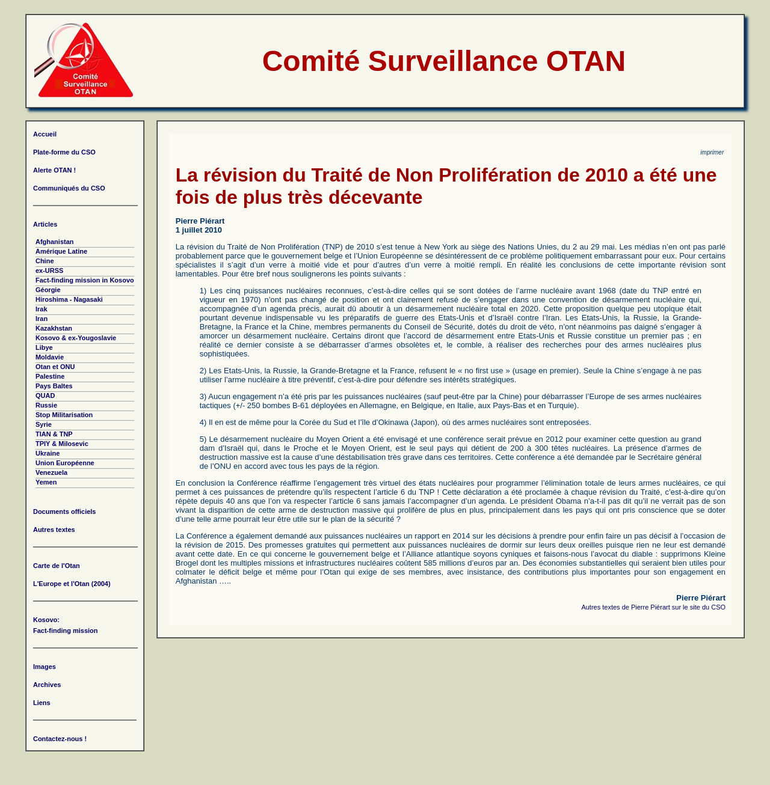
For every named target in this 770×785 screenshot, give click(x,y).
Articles (45, 224)
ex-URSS (49, 270)
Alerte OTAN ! (54, 170)
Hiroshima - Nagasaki (69, 299)
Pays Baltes (54, 385)
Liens (42, 702)
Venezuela (51, 472)
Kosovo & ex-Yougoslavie (75, 337)
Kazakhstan (53, 328)
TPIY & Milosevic (61, 443)
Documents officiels (64, 511)
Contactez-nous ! (60, 738)
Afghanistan (54, 241)
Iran (41, 318)
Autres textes (54, 529)
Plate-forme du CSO (64, 152)
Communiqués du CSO (69, 188)
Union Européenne (64, 462)
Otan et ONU (55, 366)
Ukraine (47, 453)
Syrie (43, 424)
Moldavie (49, 357)
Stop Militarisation (64, 414)
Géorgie (48, 289)
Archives (47, 684)
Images (44, 666)
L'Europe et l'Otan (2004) (72, 583)
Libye (44, 347)
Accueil (45, 134)
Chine (44, 260)
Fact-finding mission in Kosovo (84, 280)
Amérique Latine (61, 251)
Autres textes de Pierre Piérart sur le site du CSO (653, 607)
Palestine (49, 376)
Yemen (46, 482)
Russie (46, 405)
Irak (41, 309)
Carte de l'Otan (56, 565)
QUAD (45, 395)
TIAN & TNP (54, 434)
